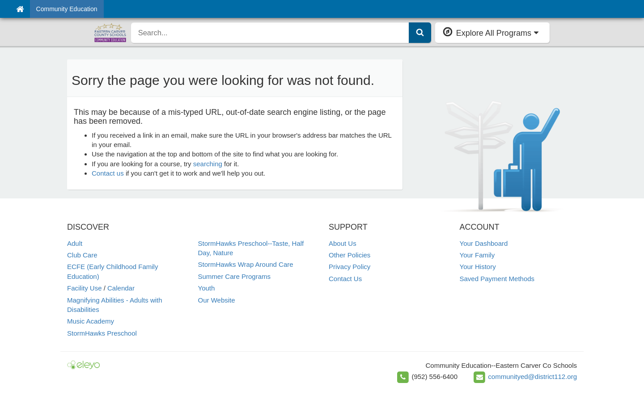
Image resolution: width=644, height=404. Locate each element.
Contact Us (345, 278)
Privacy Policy (349, 266)
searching (207, 164)
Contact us (108, 173)
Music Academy (90, 321)
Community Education (66, 9)
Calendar (121, 288)
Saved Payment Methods (497, 278)
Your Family (477, 255)
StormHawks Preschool (102, 333)
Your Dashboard (484, 243)
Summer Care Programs (234, 276)
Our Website (216, 300)
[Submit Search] (420, 32)
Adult (74, 243)
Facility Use (84, 288)
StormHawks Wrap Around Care (245, 264)
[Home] (20, 9)
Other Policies (349, 255)
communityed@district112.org (532, 376)
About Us (342, 243)
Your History (478, 266)
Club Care (82, 255)
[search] (270, 32)
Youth (206, 288)
